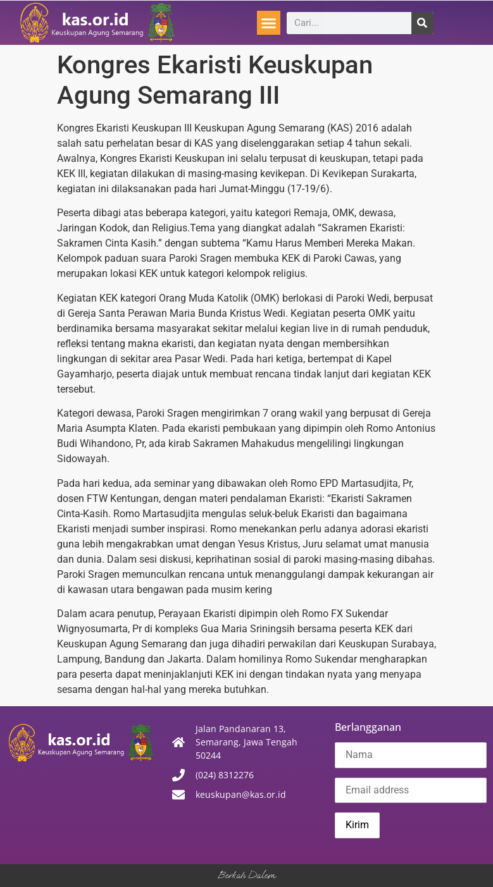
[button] (269, 23)
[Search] (422, 23)
